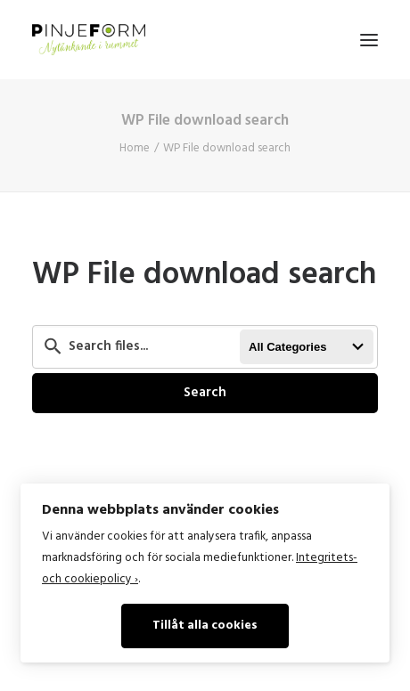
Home (134, 148)
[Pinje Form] (88, 39)
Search (205, 392)
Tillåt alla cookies (205, 625)
